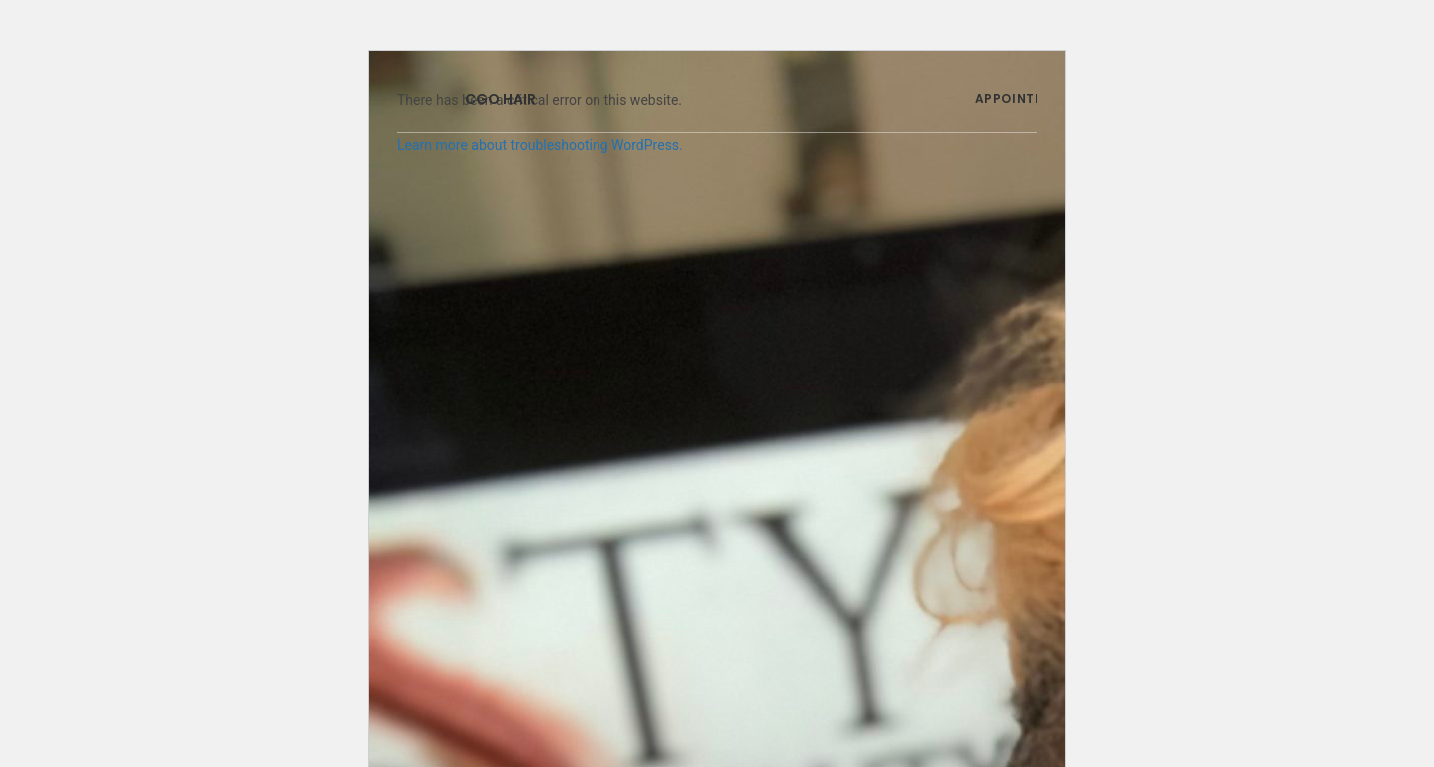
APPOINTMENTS (1027, 98)
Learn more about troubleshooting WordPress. (540, 145)
